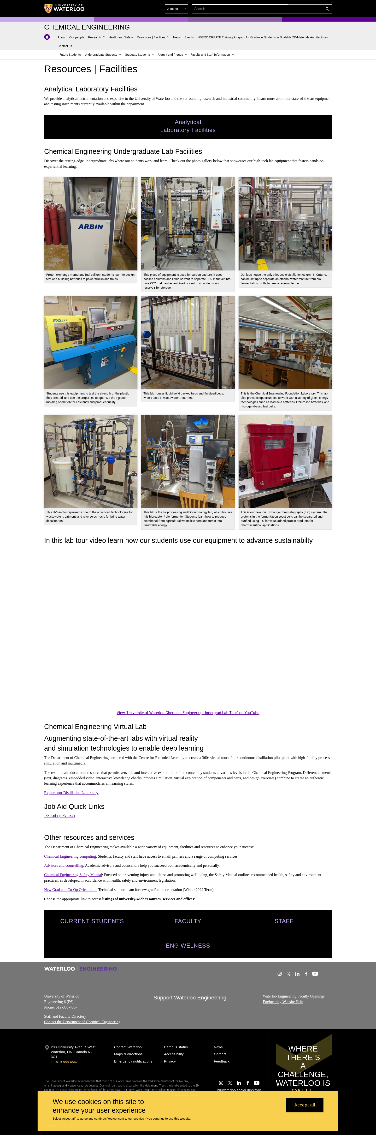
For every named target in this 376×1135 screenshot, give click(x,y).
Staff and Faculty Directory (65, 1016)
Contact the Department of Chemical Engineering (82, 1022)
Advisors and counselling (63, 865)
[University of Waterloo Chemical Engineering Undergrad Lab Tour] (188, 628)
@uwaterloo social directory (239, 1090)
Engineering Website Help (283, 1002)
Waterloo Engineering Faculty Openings (294, 996)
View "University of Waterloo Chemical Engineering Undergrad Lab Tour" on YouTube (188, 713)
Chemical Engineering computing (70, 856)
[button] (292, 9)
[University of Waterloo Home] (64, 8)
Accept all (304, 1105)
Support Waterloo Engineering (189, 997)
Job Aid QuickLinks (59, 816)
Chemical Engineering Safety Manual (73, 875)
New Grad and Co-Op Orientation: (70, 890)
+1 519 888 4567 (64, 1062)
